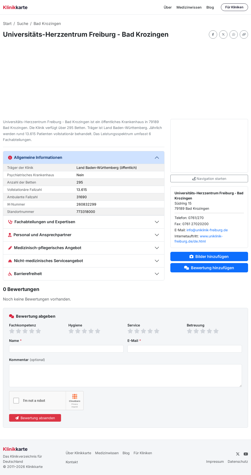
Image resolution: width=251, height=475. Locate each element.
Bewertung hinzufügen (209, 267)
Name (15, 340)
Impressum (215, 461)
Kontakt (72, 462)
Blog (210, 7)
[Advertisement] (125, 79)
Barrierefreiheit (25, 273)
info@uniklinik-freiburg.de (207, 230)
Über (168, 7)
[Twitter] (238, 454)
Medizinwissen (188, 7)
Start (7, 23)
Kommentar (27, 360)
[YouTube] (246, 454)
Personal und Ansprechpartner (39, 234)
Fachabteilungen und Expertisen (41, 221)
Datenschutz (238, 461)
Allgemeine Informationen (35, 157)
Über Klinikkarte (78, 453)
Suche (22, 23)
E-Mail (134, 340)
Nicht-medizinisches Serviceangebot (45, 260)
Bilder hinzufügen (209, 256)
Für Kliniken (234, 7)
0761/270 (196, 218)
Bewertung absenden (35, 418)
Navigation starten (209, 178)
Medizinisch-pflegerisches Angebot (44, 247)
